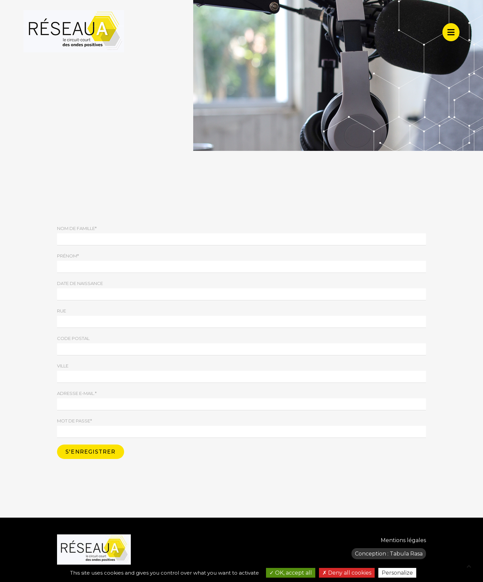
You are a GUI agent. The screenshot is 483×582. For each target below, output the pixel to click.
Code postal (73, 338)
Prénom (68, 255)
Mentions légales (403, 540)
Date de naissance (80, 283)
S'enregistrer (90, 452)
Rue (61, 310)
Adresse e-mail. (77, 393)
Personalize (397, 573)
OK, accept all (290, 573)
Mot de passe (74, 420)
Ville (62, 365)
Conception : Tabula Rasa (389, 553)
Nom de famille (77, 228)
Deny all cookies (346, 573)
